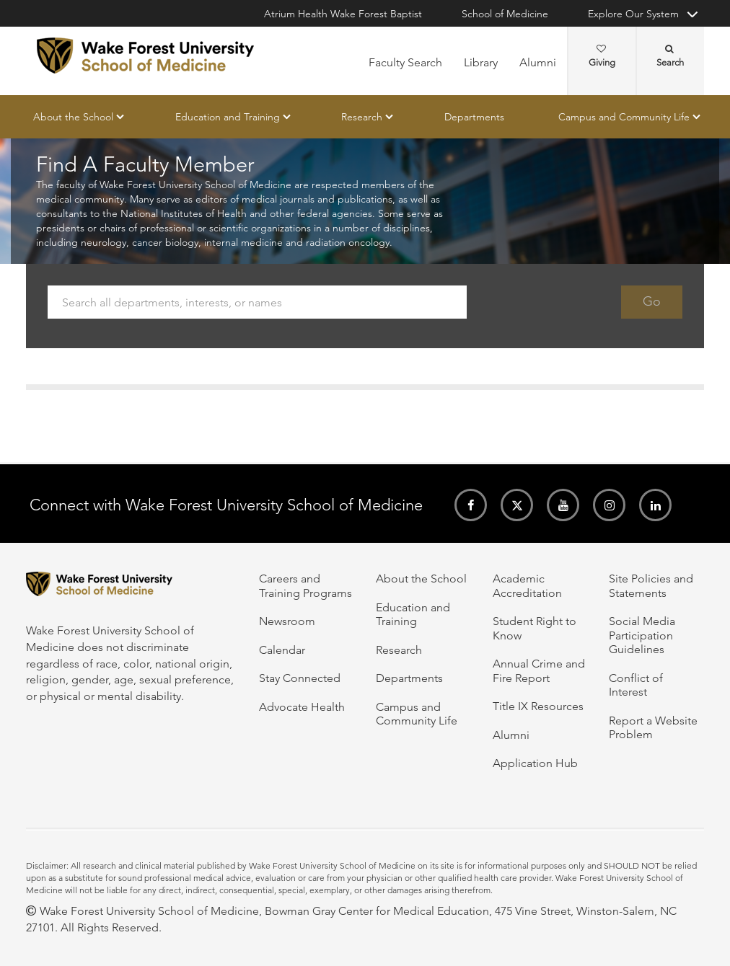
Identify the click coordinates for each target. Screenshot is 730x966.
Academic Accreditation (527, 585)
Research (361, 116)
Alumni (537, 62)
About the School (73, 116)
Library (481, 62)
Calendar (282, 650)
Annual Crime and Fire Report (539, 670)
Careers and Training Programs (305, 585)
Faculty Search (405, 62)
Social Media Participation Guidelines (642, 635)
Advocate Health (302, 707)
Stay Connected (299, 678)
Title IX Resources (538, 706)
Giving (602, 56)
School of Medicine (505, 13)
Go (652, 302)
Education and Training (227, 116)
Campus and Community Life (624, 116)
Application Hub (535, 763)
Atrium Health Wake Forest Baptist (343, 13)
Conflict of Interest (636, 685)
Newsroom (287, 621)
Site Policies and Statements (651, 585)
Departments (474, 116)
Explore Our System (633, 13)
